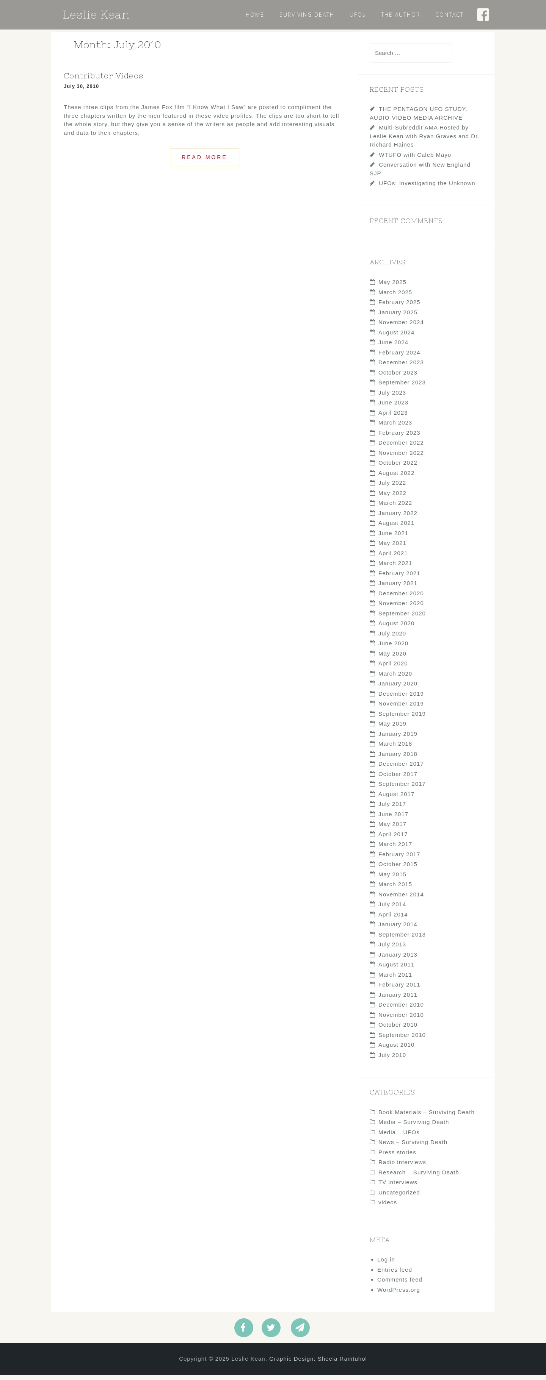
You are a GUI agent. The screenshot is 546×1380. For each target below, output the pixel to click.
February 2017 (399, 859)
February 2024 (399, 357)
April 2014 (393, 919)
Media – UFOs (399, 1137)
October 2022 (397, 468)
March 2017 (395, 849)
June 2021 (393, 538)
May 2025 (392, 287)
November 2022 (401, 458)
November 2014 (401, 899)
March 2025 (395, 297)
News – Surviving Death (412, 1147)
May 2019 (392, 729)
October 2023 (397, 378)
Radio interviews (402, 1167)
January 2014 (397, 929)
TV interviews (397, 1187)
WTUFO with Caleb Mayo (415, 160)
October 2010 (397, 1030)
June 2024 (393, 347)
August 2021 (396, 528)
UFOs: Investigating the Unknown (427, 188)
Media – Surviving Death (413, 1127)
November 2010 (401, 1020)
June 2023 (393, 407)
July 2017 (392, 809)
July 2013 (392, 949)
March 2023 (395, 428)
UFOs (358, 14)
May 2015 (392, 879)
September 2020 (402, 618)
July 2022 (392, 488)
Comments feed (399, 1285)
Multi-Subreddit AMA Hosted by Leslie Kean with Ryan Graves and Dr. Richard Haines (424, 141)
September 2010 (402, 1040)
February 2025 (399, 307)
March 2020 (395, 679)
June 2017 (393, 819)
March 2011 (395, 980)
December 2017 (401, 769)
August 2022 (396, 478)
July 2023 (392, 398)
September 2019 (402, 719)
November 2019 (401, 709)
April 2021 (393, 558)
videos (387, 1207)
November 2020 (401, 608)
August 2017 (396, 799)
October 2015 (397, 869)
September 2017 (402, 789)
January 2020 (397, 688)
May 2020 (392, 659)
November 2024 (401, 327)
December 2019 (401, 699)
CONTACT (449, 14)
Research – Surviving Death (418, 1177)
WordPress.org (398, 1295)
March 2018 (395, 749)
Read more (205, 162)
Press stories (397, 1157)
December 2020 (401, 598)
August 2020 (396, 628)
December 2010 (401, 1010)
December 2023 (401, 367)
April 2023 (393, 418)
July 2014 (392, 909)
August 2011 (396, 969)
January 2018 (397, 759)
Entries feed (394, 1275)
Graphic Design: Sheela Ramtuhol (318, 1364)
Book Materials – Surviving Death (426, 1117)
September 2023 (402, 387)
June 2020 (393, 648)
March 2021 (395, 568)
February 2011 (399, 990)
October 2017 (397, 779)
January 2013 (397, 960)
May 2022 (392, 498)
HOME (255, 14)
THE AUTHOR (400, 14)
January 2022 (397, 518)
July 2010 (392, 1060)
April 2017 (393, 839)
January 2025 (397, 317)
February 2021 (399, 578)
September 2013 (402, 940)
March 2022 (395, 508)
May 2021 (392, 548)
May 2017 (392, 829)
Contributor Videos (103, 80)
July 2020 (392, 638)
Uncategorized (399, 1197)
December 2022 (401, 448)
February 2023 (399, 438)
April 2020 (393, 668)
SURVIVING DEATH (306, 14)
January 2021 (397, 588)
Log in (386, 1264)
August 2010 (396, 1050)
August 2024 (396, 337)
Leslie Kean (96, 14)
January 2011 (397, 1000)
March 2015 (395, 889)
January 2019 (397, 739)
